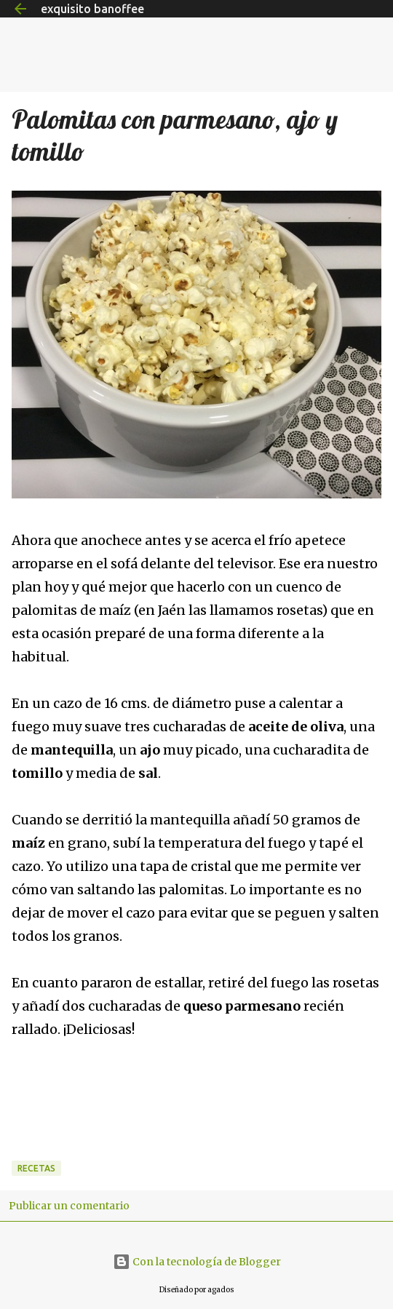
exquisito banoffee (92, 8)
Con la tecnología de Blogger (197, 1261)
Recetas (36, 1168)
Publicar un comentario (69, 1205)
